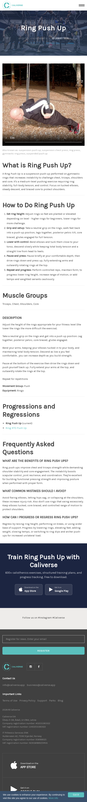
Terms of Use (9, 700)
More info (53, 798)
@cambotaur (60, 38)
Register (43, 650)
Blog (60, 700)
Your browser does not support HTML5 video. (43, 104)
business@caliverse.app (41, 685)
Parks (52, 700)
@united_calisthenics (32, 38)
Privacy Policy (27, 700)
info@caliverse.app (13, 685)
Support (42, 700)
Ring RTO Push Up (16, 428)
